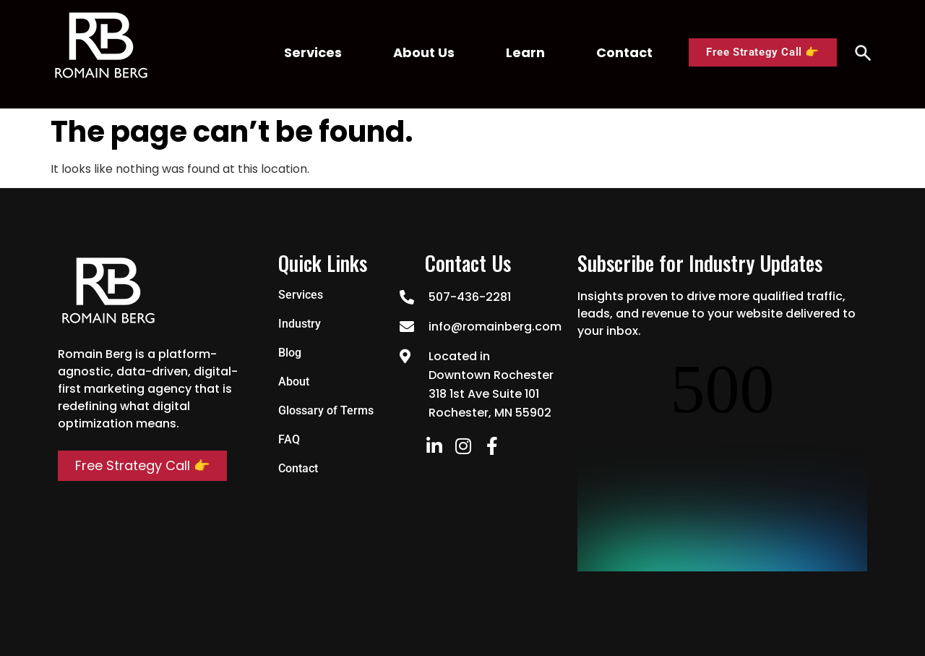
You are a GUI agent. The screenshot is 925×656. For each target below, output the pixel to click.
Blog (289, 352)
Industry (299, 324)
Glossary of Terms (326, 410)
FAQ (289, 439)
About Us (424, 52)
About (293, 381)
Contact (624, 52)
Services (313, 52)
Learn (525, 52)
